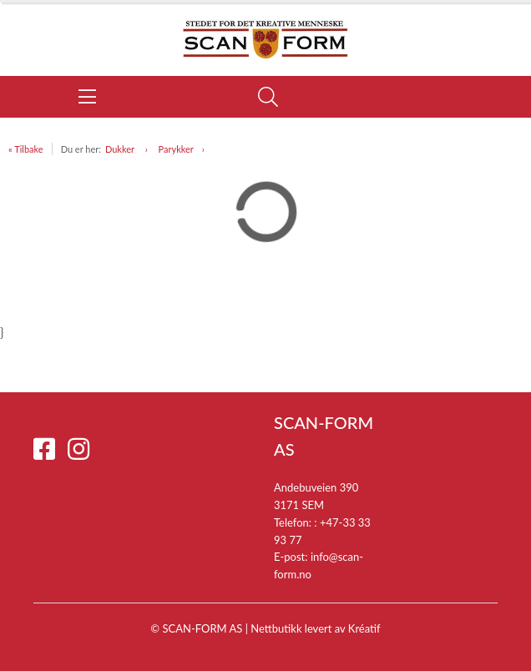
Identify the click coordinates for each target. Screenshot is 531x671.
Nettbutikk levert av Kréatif (315, 628)
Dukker (121, 149)
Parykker (176, 149)
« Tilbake (25, 149)
